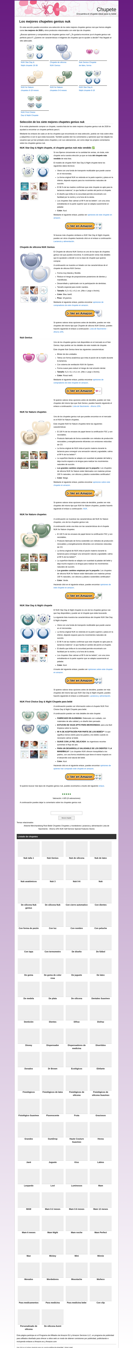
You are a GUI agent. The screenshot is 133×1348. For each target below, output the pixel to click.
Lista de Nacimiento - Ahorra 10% (86, 406)
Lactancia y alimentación (64, 241)
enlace (101, 786)
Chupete (106, 9)
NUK (85, 509)
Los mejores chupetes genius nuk (44, 21)
